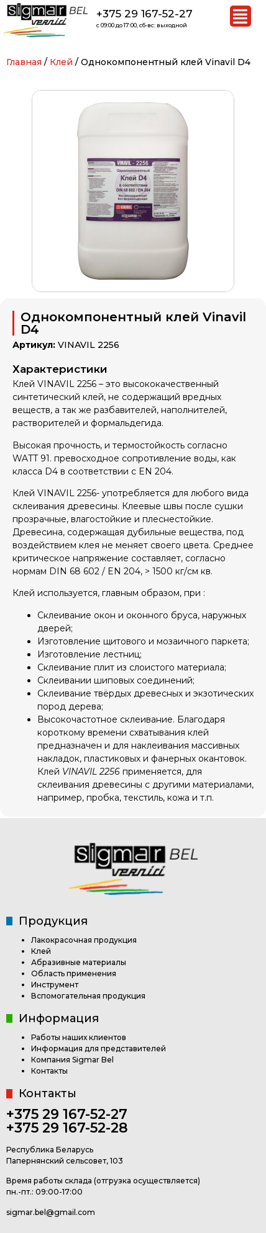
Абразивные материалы (78, 962)
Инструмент (54, 984)
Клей (61, 62)
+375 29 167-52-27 (144, 13)
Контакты (49, 1070)
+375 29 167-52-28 (67, 1127)
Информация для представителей (98, 1048)
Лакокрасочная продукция (84, 940)
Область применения (73, 973)
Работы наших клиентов (78, 1037)
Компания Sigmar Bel (72, 1059)
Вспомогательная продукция (88, 995)
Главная (24, 62)
